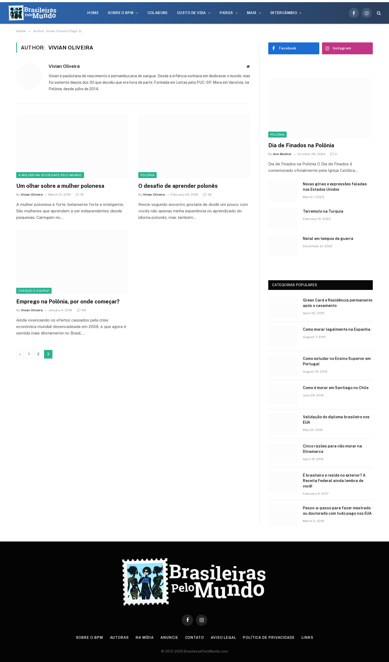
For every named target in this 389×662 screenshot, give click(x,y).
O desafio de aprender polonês (178, 186)
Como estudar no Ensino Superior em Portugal (337, 361)
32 (207, 194)
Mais (252, 13)
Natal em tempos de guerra (328, 238)
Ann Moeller (282, 154)
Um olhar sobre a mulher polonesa (60, 186)
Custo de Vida (191, 13)
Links (307, 638)
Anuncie (169, 638)
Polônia (147, 175)
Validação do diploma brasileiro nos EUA (336, 419)
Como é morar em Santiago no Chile (335, 388)
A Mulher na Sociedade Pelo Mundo (50, 175)
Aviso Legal (223, 638)
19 (79, 194)
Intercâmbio (283, 13)
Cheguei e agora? (33, 290)
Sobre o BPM (120, 13)
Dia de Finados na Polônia (301, 145)
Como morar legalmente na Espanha (336, 329)
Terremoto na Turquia (323, 211)
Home (93, 13)
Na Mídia (145, 638)
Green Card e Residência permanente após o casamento (337, 303)
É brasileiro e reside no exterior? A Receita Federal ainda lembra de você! (334, 480)
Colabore (157, 13)
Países (226, 13)
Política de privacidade (269, 638)
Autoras (119, 638)
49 (81, 310)
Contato (194, 638)
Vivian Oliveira (64, 66)
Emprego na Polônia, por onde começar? (67, 301)
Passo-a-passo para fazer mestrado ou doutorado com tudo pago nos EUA (337, 511)
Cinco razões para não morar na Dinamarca (332, 449)
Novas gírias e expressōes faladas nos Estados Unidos (335, 187)
